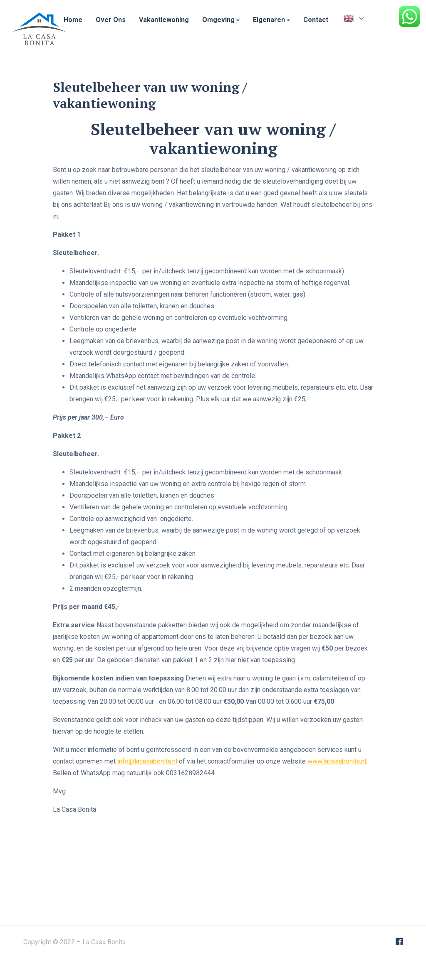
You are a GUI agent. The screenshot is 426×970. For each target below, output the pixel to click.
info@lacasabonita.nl (147, 836)
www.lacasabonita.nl (336, 836)
